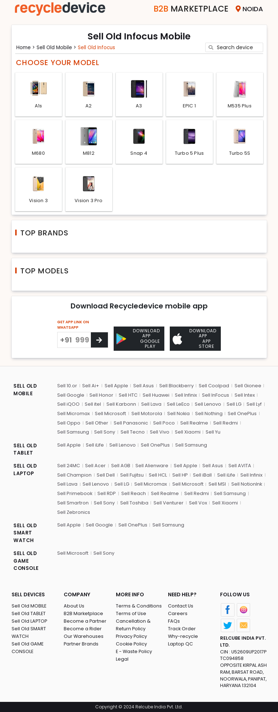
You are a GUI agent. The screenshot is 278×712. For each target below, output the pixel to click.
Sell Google (70, 394)
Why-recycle (183, 635)
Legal (122, 658)
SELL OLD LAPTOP (25, 469)
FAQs (174, 620)
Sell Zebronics (73, 511)
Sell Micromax (73, 413)
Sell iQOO (68, 403)
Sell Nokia (178, 413)
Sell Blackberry (176, 385)
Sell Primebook (75, 492)
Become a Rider (83, 627)
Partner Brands (81, 643)
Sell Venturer (168, 501)
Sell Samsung (73, 431)
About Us (74, 605)
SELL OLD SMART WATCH (25, 532)
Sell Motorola (146, 413)
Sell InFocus (215, 394)
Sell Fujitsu (131, 474)
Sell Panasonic (130, 422)
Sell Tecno (132, 431)
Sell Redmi (224, 422)
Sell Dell (106, 474)
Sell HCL (157, 474)
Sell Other (96, 422)
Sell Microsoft (110, 413)
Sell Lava (151, 403)
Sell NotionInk (245, 483)
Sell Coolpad (213, 385)
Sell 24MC (68, 464)
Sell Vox (197, 501)
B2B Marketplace (84, 612)
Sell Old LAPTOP (30, 620)
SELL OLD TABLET (25, 449)
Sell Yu (212, 431)
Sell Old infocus (99, 47)
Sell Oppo (68, 422)
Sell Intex (244, 394)
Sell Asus (143, 385)
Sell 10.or (67, 385)
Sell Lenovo (207, 403)
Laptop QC (180, 643)
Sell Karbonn (121, 403)
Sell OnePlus (241, 413)
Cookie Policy (132, 643)
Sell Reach (133, 492)
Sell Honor (101, 394)
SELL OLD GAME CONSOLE (26, 560)
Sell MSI (216, 483)
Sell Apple (116, 385)
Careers (178, 612)
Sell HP (179, 474)
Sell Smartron (73, 501)
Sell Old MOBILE (29, 605)
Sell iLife (95, 444)
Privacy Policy (132, 635)
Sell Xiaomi (187, 431)
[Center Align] (99, 342)
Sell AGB (120, 464)
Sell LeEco (177, 403)
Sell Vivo (159, 431)
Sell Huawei (155, 394)
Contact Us (181, 605)
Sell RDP (107, 492)
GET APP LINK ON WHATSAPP (73, 326)
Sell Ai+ (90, 385)
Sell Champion (74, 474)
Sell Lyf (253, 403)
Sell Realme (193, 422)
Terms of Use (131, 612)
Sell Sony (104, 431)
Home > (26, 47)
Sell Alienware (152, 464)
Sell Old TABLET (29, 612)
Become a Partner (85, 620)
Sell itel (93, 403)
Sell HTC (127, 394)
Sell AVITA (239, 464)
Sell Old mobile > (58, 47)
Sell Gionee (247, 385)
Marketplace (188, 9)
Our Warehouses (84, 635)
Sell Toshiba (134, 501)
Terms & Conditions (139, 605)
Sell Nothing (208, 413)
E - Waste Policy (134, 650)
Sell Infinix (185, 394)
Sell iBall (201, 474)
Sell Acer (95, 464)
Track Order (182, 627)
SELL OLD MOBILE (25, 390)
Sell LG (233, 403)
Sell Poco (163, 422)
